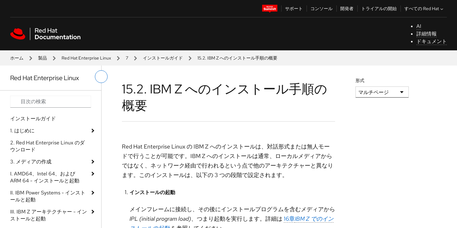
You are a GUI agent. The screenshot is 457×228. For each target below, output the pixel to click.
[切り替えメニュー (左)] (101, 76)
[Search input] (50, 102)
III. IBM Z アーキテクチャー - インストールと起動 (48, 215)
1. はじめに (22, 130)
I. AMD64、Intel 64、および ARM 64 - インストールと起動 (44, 177)
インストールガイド (163, 58)
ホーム (16, 58)
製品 (42, 58)
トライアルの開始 (379, 8)
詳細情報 (426, 33)
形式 (359, 80)
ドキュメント (431, 41)
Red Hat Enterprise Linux (86, 58)
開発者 (347, 8)
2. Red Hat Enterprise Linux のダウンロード (47, 146)
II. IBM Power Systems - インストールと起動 (47, 196)
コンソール (321, 8)
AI (418, 26)
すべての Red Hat (424, 8)
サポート (294, 8)
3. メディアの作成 (30, 161)
